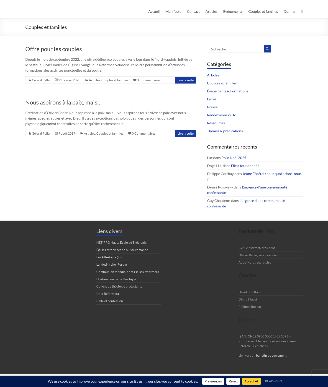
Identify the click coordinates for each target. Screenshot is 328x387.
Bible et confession (109, 301)
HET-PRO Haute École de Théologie (121, 242)
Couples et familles (263, 11)
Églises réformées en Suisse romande (122, 250)
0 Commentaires (148, 80)
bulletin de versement (271, 355)
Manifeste (173, 11)
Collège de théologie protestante (119, 286)
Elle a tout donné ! (245, 165)
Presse (212, 107)
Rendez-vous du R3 (222, 115)
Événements (233, 11)
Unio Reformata (107, 293)
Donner (290, 11)
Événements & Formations (227, 91)
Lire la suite (185, 80)
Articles (211, 11)
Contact (193, 11)
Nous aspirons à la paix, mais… (63, 102)
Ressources (216, 123)
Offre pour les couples (53, 48)
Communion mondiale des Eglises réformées (127, 272)
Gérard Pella (41, 80)
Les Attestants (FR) (109, 257)
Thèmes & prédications (225, 131)
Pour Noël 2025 (233, 157)
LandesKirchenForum (111, 264)
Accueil (154, 11)
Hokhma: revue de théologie (116, 279)
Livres (211, 99)
